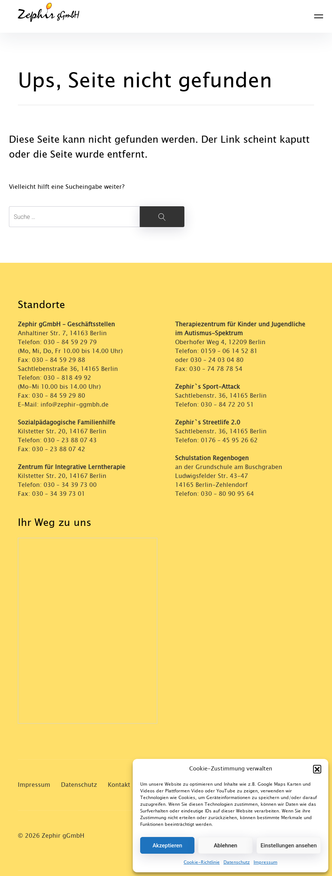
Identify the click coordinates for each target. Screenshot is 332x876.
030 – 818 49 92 (67, 377)
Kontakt (119, 784)
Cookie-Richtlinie (202, 862)
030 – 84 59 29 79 (70, 342)
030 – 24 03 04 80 (217, 360)
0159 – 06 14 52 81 (229, 351)
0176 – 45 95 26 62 (229, 440)
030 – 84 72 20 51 (227, 404)
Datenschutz (236, 862)
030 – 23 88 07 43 (70, 440)
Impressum (265, 862)
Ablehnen (225, 845)
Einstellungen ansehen (289, 845)
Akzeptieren (167, 845)
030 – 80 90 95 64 (227, 493)
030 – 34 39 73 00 (70, 484)
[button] (317, 769)
